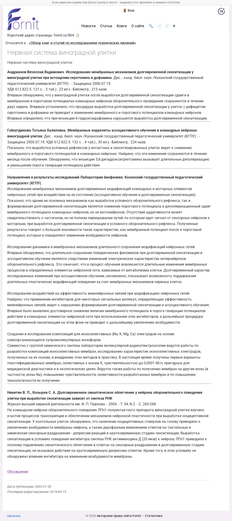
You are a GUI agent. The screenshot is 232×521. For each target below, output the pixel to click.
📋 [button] (78, 35)
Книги (122, 26)
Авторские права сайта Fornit (119, 516)
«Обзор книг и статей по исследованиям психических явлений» (82, 43)
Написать (14, 516)
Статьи (106, 26)
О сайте (137, 26)
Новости (88, 26)
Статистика (153, 516)
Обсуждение (17, 472)
